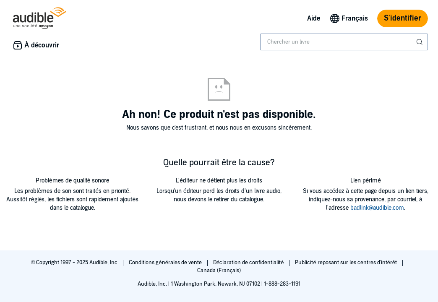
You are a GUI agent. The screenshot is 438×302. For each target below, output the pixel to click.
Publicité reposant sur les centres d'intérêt (346, 262)
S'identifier (402, 18)
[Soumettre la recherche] (420, 42)
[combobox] (344, 42)
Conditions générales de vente (166, 262)
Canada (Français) (219, 270)
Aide (314, 18)
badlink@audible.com (377, 207)
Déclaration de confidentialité (249, 262)
